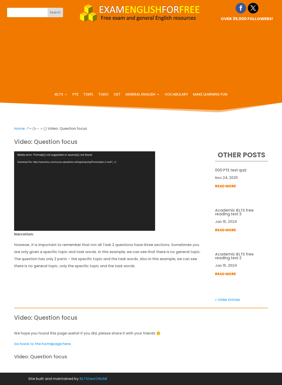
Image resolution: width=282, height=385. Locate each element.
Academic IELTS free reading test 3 (234, 212)
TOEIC (103, 95)
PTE (75, 95)
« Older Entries (227, 299)
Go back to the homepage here (42, 343)
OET (117, 95)
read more (225, 186)
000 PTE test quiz (231, 170)
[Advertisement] (141, 55)
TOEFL (88, 95)
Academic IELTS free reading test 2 (234, 256)
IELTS (59, 95)
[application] (84, 191)
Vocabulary (176, 95)
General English (140, 95)
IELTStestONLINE (93, 378)
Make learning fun (210, 95)
